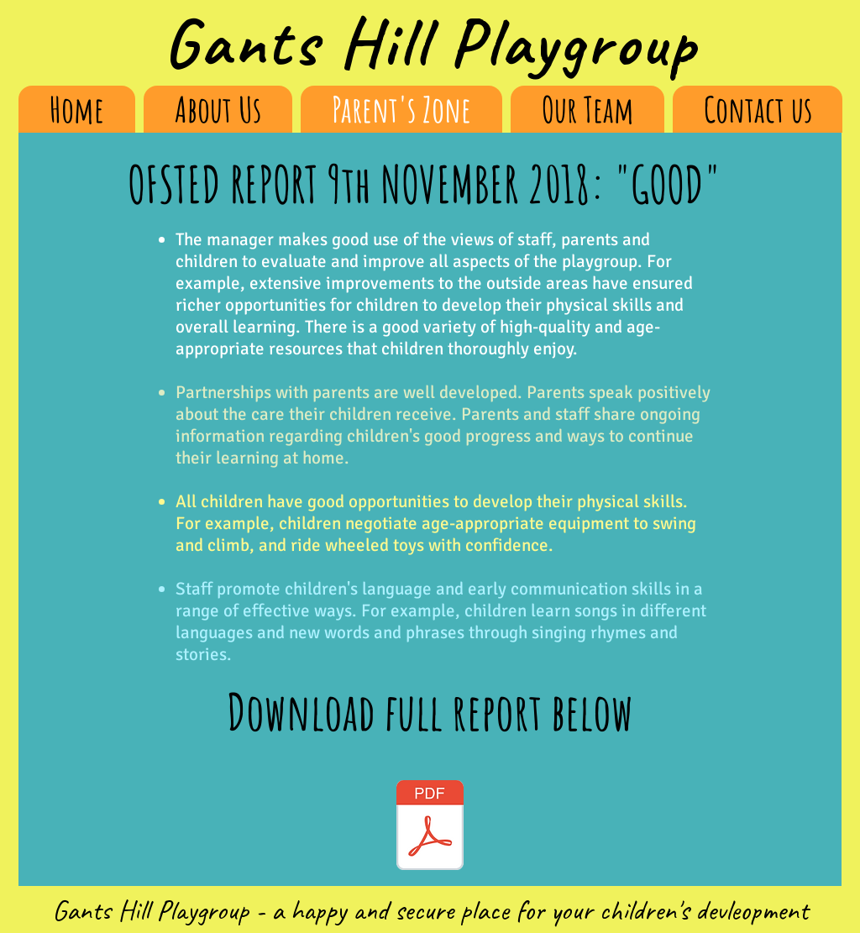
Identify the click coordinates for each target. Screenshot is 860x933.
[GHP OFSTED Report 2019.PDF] (430, 827)
